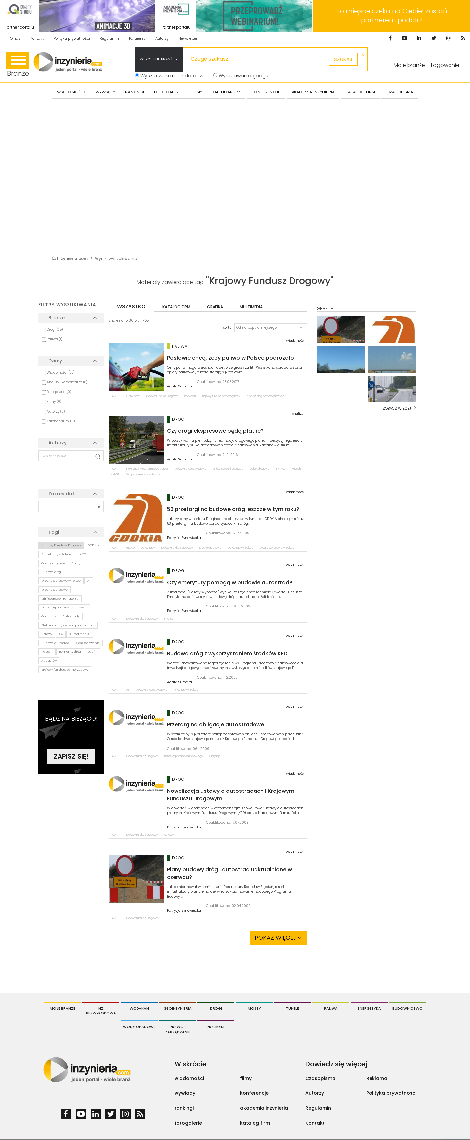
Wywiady (105, 92)
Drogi (216, 1008)
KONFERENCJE (266, 92)
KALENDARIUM (226, 92)
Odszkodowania (88, 643)
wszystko (131, 306)
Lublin (93, 652)
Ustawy (46, 634)
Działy (55, 360)
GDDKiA (93, 545)
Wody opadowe (139, 1026)
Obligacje (48, 616)
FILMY (197, 92)
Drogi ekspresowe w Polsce (61, 581)
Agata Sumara (179, 386)
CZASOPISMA (399, 92)
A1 (88, 581)
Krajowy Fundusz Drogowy (61, 545)
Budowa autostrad (55, 643)
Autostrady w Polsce (56, 554)
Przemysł (216, 1026)
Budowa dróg (51, 572)
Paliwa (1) (54, 339)
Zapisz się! (71, 756)
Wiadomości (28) (61, 372)
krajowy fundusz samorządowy (64, 670)
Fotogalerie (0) (59, 391)
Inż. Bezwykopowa (101, 1011)
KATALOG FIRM (360, 92)
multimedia (251, 307)
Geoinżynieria (178, 1008)
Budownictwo (407, 1008)
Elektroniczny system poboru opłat (68, 625)
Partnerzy (137, 38)
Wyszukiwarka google (241, 75)
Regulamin (109, 38)
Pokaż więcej (278, 938)
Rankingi (134, 92)
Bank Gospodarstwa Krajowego (64, 607)
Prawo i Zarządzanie (177, 1029)
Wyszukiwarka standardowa (171, 75)
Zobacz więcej (397, 408)
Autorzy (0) (56, 411)
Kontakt (37, 38)
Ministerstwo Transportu (60, 599)
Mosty (254, 1008)
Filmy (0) (54, 401)
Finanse (169, 619)
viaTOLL (83, 554)
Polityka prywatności (72, 38)
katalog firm (176, 307)
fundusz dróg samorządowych (265, 396)
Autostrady (71, 616)
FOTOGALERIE (168, 92)
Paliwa (331, 1008)
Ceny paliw (133, 396)
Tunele (292, 1008)
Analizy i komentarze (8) (67, 382)
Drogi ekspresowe (54, 590)
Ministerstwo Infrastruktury (228, 469)
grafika (215, 307)
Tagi (53, 532)
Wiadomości (71, 92)
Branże (17, 65)
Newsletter (187, 38)
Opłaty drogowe (53, 563)
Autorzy (162, 38)
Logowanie (445, 65)
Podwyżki (190, 396)
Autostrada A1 (79, 634)
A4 (61, 634)
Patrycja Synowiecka (184, 538)
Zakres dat (61, 493)
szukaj (343, 59)
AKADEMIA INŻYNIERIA (313, 92)
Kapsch (47, 652)
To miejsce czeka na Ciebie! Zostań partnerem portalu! (391, 16)
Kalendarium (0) (61, 421)
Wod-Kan (139, 1008)
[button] (270, 327)
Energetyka (369, 1008)
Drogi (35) (55, 329)
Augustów (49, 661)
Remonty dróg (70, 652)
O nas (15, 38)
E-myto (77, 563)
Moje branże (62, 1008)
